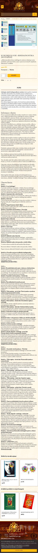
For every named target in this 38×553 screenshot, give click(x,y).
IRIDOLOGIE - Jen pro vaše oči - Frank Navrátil (10, 480)
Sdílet (6, 80)
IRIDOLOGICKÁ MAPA (27, 479)
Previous (4, 19)
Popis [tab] (19, 88)
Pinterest (10, 80)
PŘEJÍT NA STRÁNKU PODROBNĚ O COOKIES (15, 545)
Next (4, 49)
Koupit (13, 76)
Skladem (12, 70)
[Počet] (3, 75)
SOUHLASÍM (19, 550)
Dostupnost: (4, 70)
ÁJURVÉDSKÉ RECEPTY (27, 512)
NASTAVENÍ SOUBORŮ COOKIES (12, 547)
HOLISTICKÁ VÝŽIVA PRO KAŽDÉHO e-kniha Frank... (9, 513)
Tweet (8, 80)
